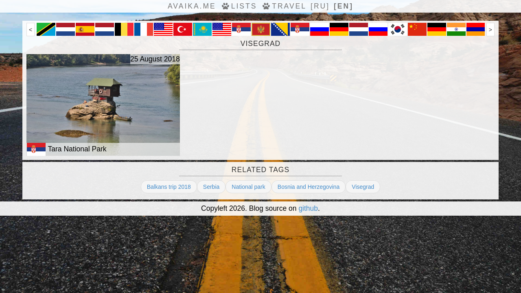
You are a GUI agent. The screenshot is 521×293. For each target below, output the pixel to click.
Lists (238, 6)
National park (248, 187)
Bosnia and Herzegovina (309, 187)
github (308, 208)
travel (283, 6)
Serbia (211, 187)
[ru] (320, 6)
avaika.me (192, 6)
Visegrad (363, 187)
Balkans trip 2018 (169, 187)
